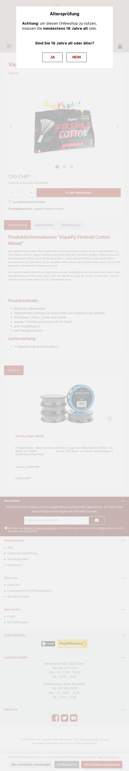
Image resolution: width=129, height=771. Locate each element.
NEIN (76, 57)
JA (52, 57)
